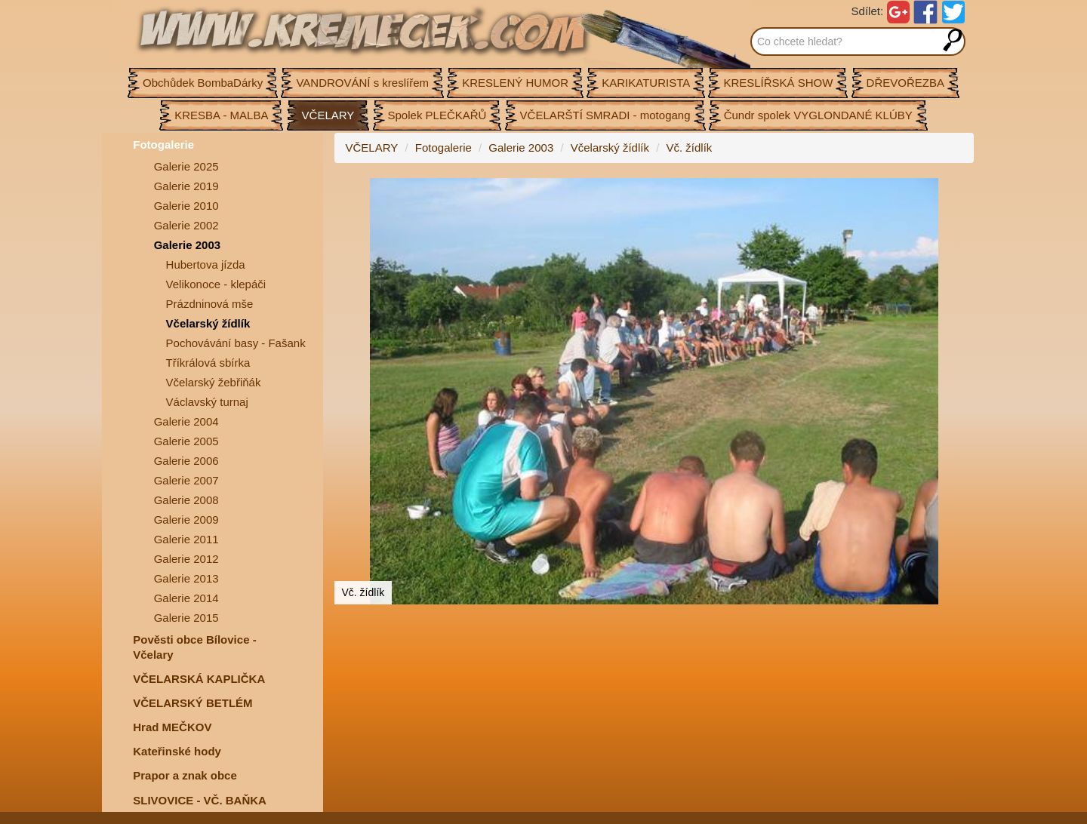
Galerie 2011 (186, 539)
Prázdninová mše (210, 303)
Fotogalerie (163, 144)
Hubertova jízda (205, 264)
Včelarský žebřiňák (213, 382)
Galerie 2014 (186, 598)
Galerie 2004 (186, 421)
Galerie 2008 (186, 499)
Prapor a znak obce (185, 775)
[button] (960, 192)
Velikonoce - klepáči (216, 284)
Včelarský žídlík (208, 323)
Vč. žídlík (689, 147)
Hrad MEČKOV (172, 727)
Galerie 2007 (186, 480)
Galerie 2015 (186, 617)
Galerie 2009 (186, 519)
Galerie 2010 (186, 205)
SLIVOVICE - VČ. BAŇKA (199, 800)
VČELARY (372, 147)
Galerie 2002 (186, 225)
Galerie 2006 (186, 460)
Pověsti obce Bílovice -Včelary (194, 647)
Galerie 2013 (186, 578)
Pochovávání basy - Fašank (236, 343)
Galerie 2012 (186, 558)
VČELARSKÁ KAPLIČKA (199, 678)
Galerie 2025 (186, 166)
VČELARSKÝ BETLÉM (192, 702)
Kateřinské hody (177, 751)
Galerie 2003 (187, 244)
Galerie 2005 (186, 441)
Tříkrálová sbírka (208, 362)
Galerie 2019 (186, 186)
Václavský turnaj (207, 401)
